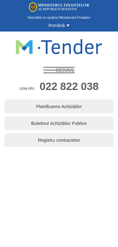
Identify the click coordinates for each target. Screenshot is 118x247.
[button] (59, 25)
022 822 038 (68, 86)
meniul (65, 70)
